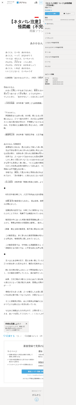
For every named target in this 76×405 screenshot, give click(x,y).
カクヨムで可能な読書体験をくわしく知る (37, 378)
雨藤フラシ (48, 7)
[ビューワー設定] (35, 2)
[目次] (41, 2)
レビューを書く (52, 13)
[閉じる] (26, 324)
